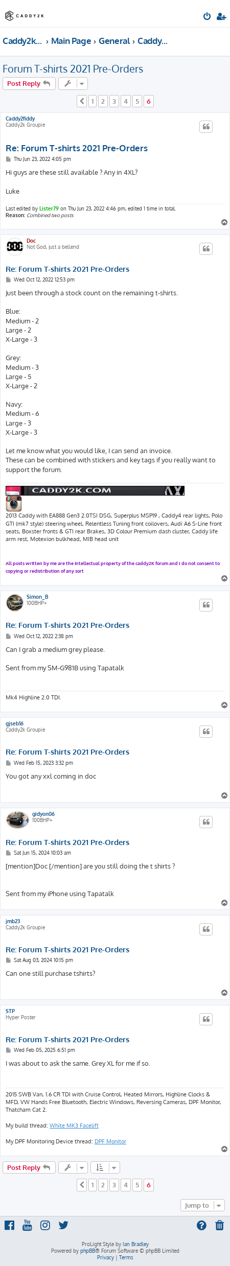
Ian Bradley (136, 1244)
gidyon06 (43, 814)
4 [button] (126, 101)
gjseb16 (15, 723)
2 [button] (103, 101)
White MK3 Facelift (74, 1125)
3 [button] (114, 101)
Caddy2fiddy (20, 118)
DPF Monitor (110, 1141)
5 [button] (137, 101)
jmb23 (13, 921)
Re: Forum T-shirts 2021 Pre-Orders (77, 148)
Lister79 (49, 208)
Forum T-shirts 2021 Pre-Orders (73, 68)
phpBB (87, 1251)
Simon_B (38, 597)
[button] (82, 101)
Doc (31, 241)
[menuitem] (207, 17)
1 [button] (92, 101)
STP (10, 1011)
